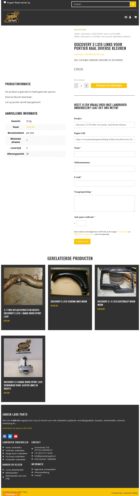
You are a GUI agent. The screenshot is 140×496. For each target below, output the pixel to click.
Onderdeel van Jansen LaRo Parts (17, 428)
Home (77, 33)
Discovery (85, 33)
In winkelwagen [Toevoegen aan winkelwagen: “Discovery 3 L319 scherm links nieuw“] (61, 312)
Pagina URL (80, 133)
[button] (126, 17)
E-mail (78, 177)
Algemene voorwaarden (84, 234)
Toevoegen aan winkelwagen (109, 85)
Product (78, 118)
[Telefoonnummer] (104, 169)
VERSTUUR (82, 241)
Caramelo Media (130, 493)
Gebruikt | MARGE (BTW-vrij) (89, 54)
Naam (77, 148)
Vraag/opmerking (83, 192)
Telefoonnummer (82, 162)
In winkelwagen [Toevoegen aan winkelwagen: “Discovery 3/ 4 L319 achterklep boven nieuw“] (108, 315)
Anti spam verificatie (84, 217)
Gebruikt (30, 126)
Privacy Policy (122, 231)
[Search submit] (133, 4)
